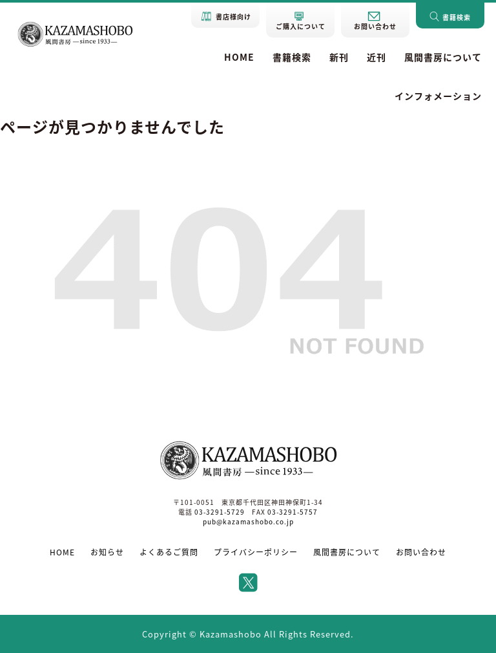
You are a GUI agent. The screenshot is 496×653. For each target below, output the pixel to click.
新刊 (339, 56)
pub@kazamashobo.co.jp (248, 521)
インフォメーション (438, 95)
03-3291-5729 (219, 512)
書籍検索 (292, 56)
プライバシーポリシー (256, 552)
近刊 (376, 56)
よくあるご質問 (169, 552)
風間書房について (443, 56)
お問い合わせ (421, 552)
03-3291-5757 (292, 512)
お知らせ (107, 552)
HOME (239, 56)
